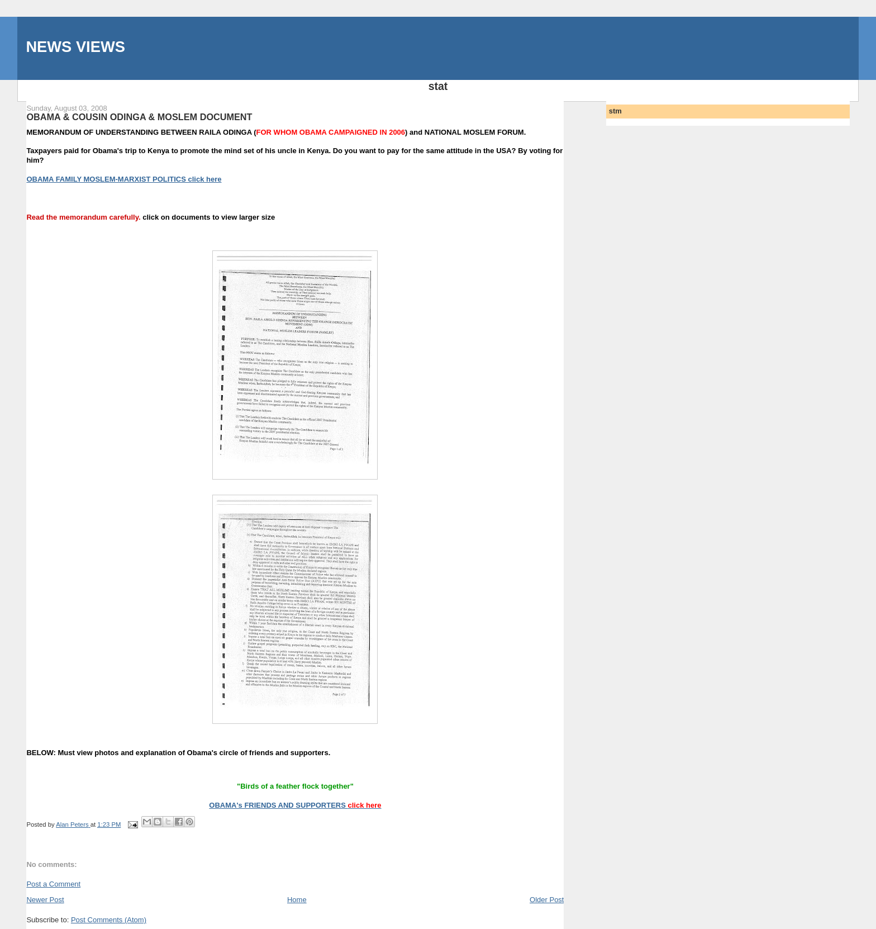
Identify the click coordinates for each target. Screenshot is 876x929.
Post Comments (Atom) (108, 920)
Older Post (547, 899)
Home (297, 899)
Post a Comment (53, 884)
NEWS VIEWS (75, 46)
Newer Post (45, 899)
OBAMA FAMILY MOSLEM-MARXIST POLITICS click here (123, 179)
